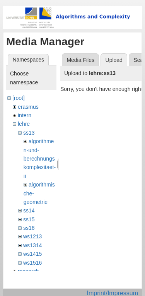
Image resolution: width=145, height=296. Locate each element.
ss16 (29, 228)
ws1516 (32, 263)
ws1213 (32, 236)
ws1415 (32, 254)
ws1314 (32, 245)
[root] (18, 98)
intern (24, 115)
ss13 (29, 133)
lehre (24, 124)
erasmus (28, 107)
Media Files (80, 60)
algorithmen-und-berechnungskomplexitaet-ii (40, 158)
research (28, 271)
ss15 (29, 219)
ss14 (29, 210)
